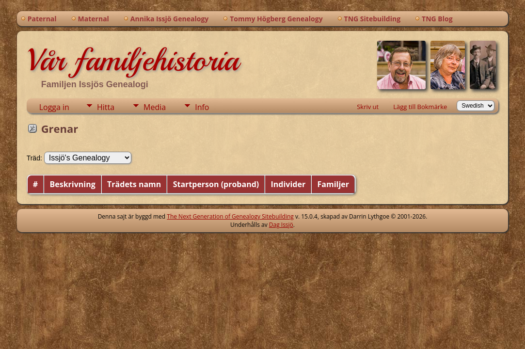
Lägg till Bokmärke (420, 106)
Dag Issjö (281, 225)
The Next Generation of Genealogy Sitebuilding (230, 216)
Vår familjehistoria (133, 60)
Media (154, 107)
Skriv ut (368, 106)
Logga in (54, 107)
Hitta (105, 107)
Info (202, 107)
